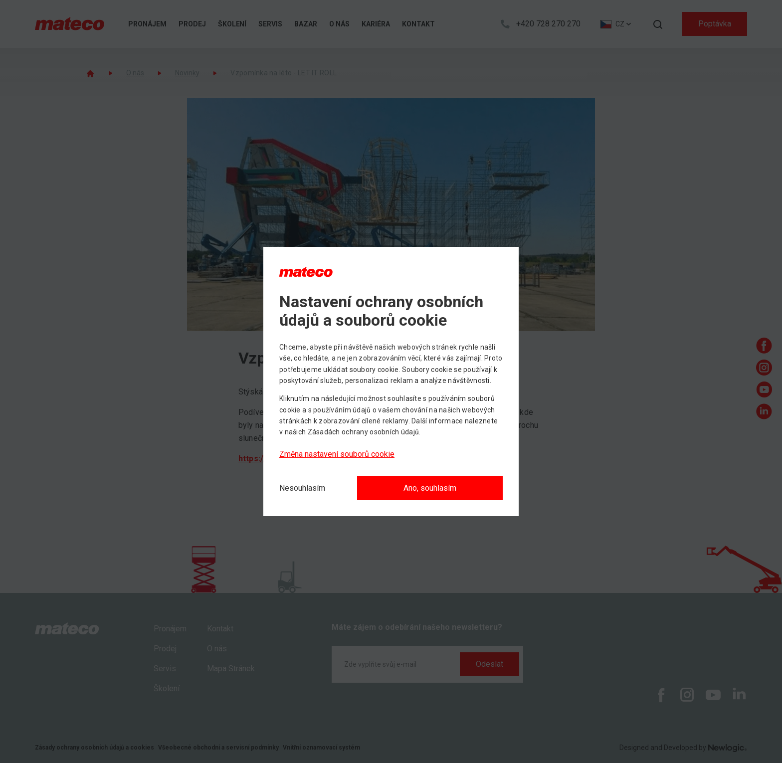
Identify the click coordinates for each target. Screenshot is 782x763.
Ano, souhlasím (429, 488)
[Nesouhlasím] (302, 488)
